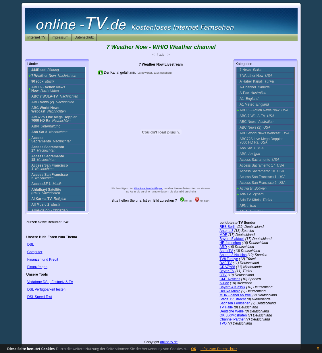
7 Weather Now (256, 76)
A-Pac (253, 93)
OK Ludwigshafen (233, 315)
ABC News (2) (255, 127)
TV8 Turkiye (228, 259)
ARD (223, 247)
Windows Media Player (148, 188)
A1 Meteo (254, 104)
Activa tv (253, 188)
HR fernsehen (230, 243)
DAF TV (225, 263)
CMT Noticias (229, 279)
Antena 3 (226, 231)
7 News (251, 70)
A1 (249, 99)
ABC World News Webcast (265, 133)
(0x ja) (186, 200)
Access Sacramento (259, 160)
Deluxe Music (229, 291)
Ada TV (252, 194)
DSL (30, 245)
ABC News (256, 122)
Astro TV (226, 251)
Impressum (59, 37)
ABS (250, 154)
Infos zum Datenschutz (218, 348)
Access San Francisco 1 (263, 177)
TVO (223, 323)
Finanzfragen (37, 267)
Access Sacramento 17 (262, 165)
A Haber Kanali (257, 81)
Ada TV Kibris (256, 200)
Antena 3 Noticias (232, 255)
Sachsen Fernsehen (234, 303)
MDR (223, 235)
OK (193, 348)
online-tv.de (169, 342)
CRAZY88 (227, 267)
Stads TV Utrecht (232, 299)
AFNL (248, 206)
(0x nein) (202, 200)
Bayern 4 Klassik (232, 287)
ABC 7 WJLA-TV (257, 116)
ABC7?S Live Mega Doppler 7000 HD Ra (261, 140)
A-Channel (255, 87)
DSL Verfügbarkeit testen (46, 289)
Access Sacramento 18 (262, 171)
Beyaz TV (226, 271)
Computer (35, 252)
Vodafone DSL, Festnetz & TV (50, 282)
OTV (223, 275)
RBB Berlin (227, 227)
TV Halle (226, 307)
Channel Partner (231, 319)
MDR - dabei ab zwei (235, 295)
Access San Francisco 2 (263, 183)
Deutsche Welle (231, 311)
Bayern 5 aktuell (231, 239)
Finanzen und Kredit (42, 259)
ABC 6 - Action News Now (264, 110)
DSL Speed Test (39, 297)
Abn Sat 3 (252, 148)
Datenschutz (84, 37)
